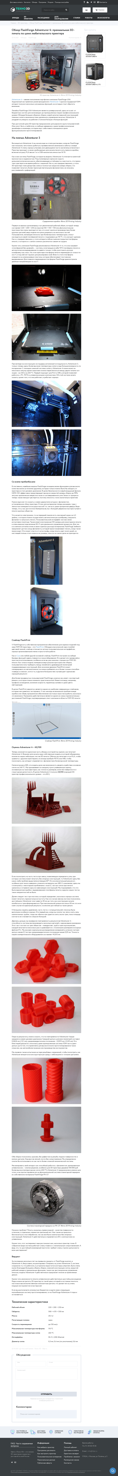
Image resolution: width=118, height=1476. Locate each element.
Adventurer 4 (17, 99)
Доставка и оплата (16, 2)
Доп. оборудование (61, 18)
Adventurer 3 (55, 101)
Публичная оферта (44, 1463)
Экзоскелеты (103, 18)
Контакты (27, 2)
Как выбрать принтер (45, 1447)
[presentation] (30, 1385)
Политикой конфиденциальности (20, 1472)
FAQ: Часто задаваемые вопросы (22, 1444)
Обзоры (34, 2)
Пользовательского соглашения (76, 1472)
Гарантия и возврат (71, 1453)
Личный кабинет (70, 1447)
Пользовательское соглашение (49, 1457)
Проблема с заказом (72, 1457)
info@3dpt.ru (92, 1451)
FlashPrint (40, 647)
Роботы (88, 18)
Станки (76, 18)
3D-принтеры (28, 18)
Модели (50, 2)
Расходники (43, 18)
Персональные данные (46, 1460)
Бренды (15, 18)
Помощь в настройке (62, 2)
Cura (18, 655)
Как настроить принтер (46, 1453)
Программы (42, 2)
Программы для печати (46, 1450)
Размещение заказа (71, 1460)
